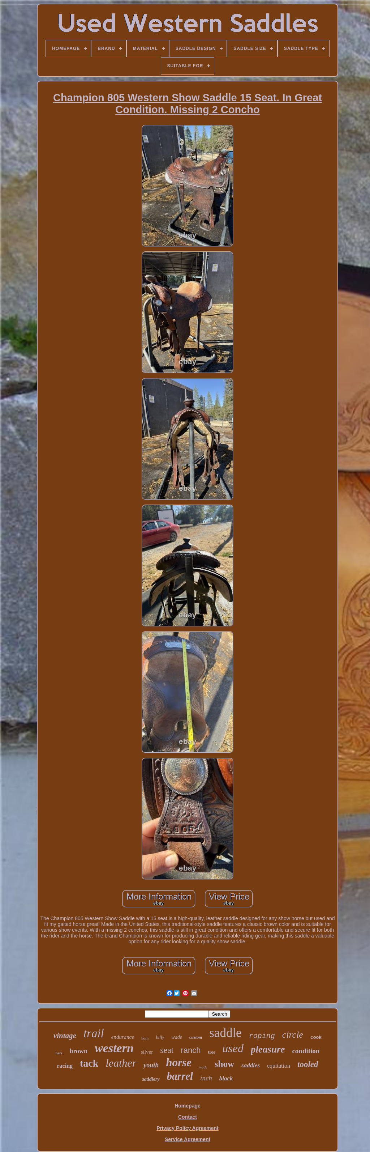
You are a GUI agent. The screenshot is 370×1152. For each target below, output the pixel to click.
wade (176, 1037)
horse (179, 1062)
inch (206, 1078)
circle (292, 1034)
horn (145, 1038)
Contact (187, 1117)
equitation (278, 1066)
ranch (191, 1050)
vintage (64, 1035)
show (224, 1064)
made (203, 1067)
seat (166, 1050)
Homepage (188, 1106)
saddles (250, 1065)
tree (211, 1052)
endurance (122, 1037)
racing (65, 1066)
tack (89, 1063)
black (226, 1078)
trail (93, 1033)
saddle (225, 1033)
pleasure (268, 1049)
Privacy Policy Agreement (187, 1128)
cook (316, 1037)
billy (160, 1037)
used (233, 1048)
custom (195, 1037)
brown (78, 1051)
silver (147, 1052)
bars (59, 1053)
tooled (307, 1064)
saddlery (150, 1079)
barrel (180, 1076)
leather (121, 1063)
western (114, 1048)
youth (151, 1065)
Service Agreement (187, 1139)
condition (305, 1051)
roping (262, 1036)
